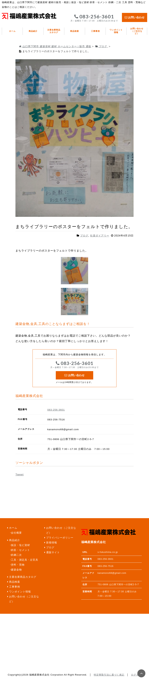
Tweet (19, 474)
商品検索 (74, 31)
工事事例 (95, 31)
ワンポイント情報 (116, 31)
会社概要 (16, 532)
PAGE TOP (141, 673)
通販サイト (53, 552)
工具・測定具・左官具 (24, 560)
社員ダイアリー (99, 235)
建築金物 (16, 569)
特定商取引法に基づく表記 (109, 674)
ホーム (12, 31)
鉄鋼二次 (16, 555)
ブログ (84, 235)
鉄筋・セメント (20, 550)
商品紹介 (33, 31)
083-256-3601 (94, 18)
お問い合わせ (134, 17)
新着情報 (51, 542)
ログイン (136, 674)
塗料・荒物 (18, 564)
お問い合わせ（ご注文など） (136, 31)
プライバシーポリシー (59, 537)
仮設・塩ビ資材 (20, 545)
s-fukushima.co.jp (108, 552)
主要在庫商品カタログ (53, 31)
